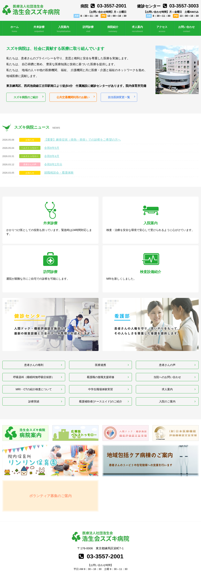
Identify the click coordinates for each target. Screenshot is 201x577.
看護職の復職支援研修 (100, 341)
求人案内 (137, 29)
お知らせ (30, 141)
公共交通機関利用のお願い (72, 97)
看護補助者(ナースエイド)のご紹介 (100, 373)
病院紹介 (113, 29)
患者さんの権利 (34, 325)
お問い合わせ (187, 29)
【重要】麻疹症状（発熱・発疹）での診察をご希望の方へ (82, 140)
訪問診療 (88, 29)
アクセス (162, 29)
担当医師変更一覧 (118, 97)
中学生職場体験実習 (100, 357)
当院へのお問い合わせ (167, 341)
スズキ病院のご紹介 (25, 97)
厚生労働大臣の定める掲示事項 (179, 554)
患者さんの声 (29, 165)
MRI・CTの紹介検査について (34, 357)
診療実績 (33, 373)
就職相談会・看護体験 (59, 173)
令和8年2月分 (53, 165)
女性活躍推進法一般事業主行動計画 (111, 554)
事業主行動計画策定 (144, 554)
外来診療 (39, 29)
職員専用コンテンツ (186, 572)
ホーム (14, 29)
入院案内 (64, 29)
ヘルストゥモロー (29, 149)
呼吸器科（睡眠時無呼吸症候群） (33, 341)
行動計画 (85, 554)
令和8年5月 (51, 149)
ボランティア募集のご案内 (50, 470)
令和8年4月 (51, 157)
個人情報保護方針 (19, 554)
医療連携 (100, 325)
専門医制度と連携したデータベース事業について (55, 554)
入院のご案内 (167, 373)
